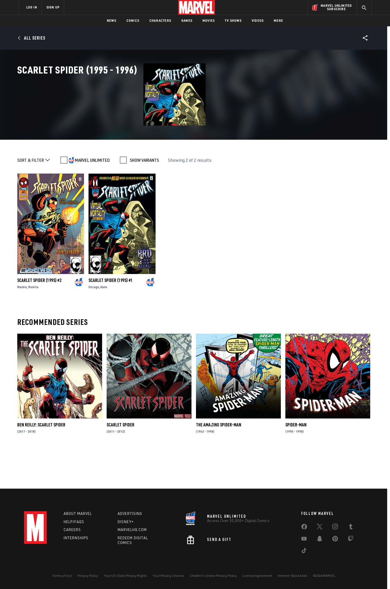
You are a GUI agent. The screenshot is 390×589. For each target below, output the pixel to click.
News (111, 20)
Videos (258, 20)
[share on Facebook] (304, 528)
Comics (132, 20)
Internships (76, 538)
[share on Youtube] (304, 540)
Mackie (22, 324)
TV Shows (233, 20)
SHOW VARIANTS (144, 197)
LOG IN (31, 7)
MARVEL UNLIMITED (92, 197)
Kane (103, 324)
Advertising (130, 513)
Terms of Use (62, 575)
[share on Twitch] (351, 540)
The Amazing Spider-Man (218, 461)
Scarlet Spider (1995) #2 (39, 317)
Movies (208, 20)
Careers (72, 529)
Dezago (94, 324)
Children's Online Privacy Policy (213, 575)
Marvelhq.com (132, 529)
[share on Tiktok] (304, 552)
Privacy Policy (87, 575)
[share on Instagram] (335, 527)
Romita (33, 324)
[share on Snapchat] (319, 540)
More (278, 20)
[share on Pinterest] (335, 540)
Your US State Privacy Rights (125, 575)
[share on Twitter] (319, 527)
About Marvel (78, 513)
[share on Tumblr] (351, 527)
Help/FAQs (74, 521)
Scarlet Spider (120, 461)
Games (186, 20)
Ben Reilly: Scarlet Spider (41, 461)
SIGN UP (52, 7)
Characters (160, 20)
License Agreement (257, 575)
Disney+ (126, 521)
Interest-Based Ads (292, 575)
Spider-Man (296, 461)
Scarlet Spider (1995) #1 (111, 317)
